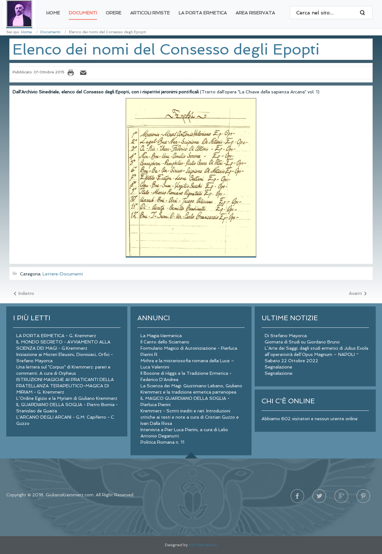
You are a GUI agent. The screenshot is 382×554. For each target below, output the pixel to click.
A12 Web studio (202, 545)
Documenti (50, 32)
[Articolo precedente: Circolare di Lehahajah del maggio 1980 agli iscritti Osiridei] (23, 294)
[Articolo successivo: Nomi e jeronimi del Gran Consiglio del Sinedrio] (358, 294)
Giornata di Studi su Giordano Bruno (302, 341)
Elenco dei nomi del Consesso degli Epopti (166, 49)
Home (26, 32)
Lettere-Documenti (63, 273)
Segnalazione (278, 366)
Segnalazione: (279, 373)
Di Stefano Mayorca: (286, 335)
